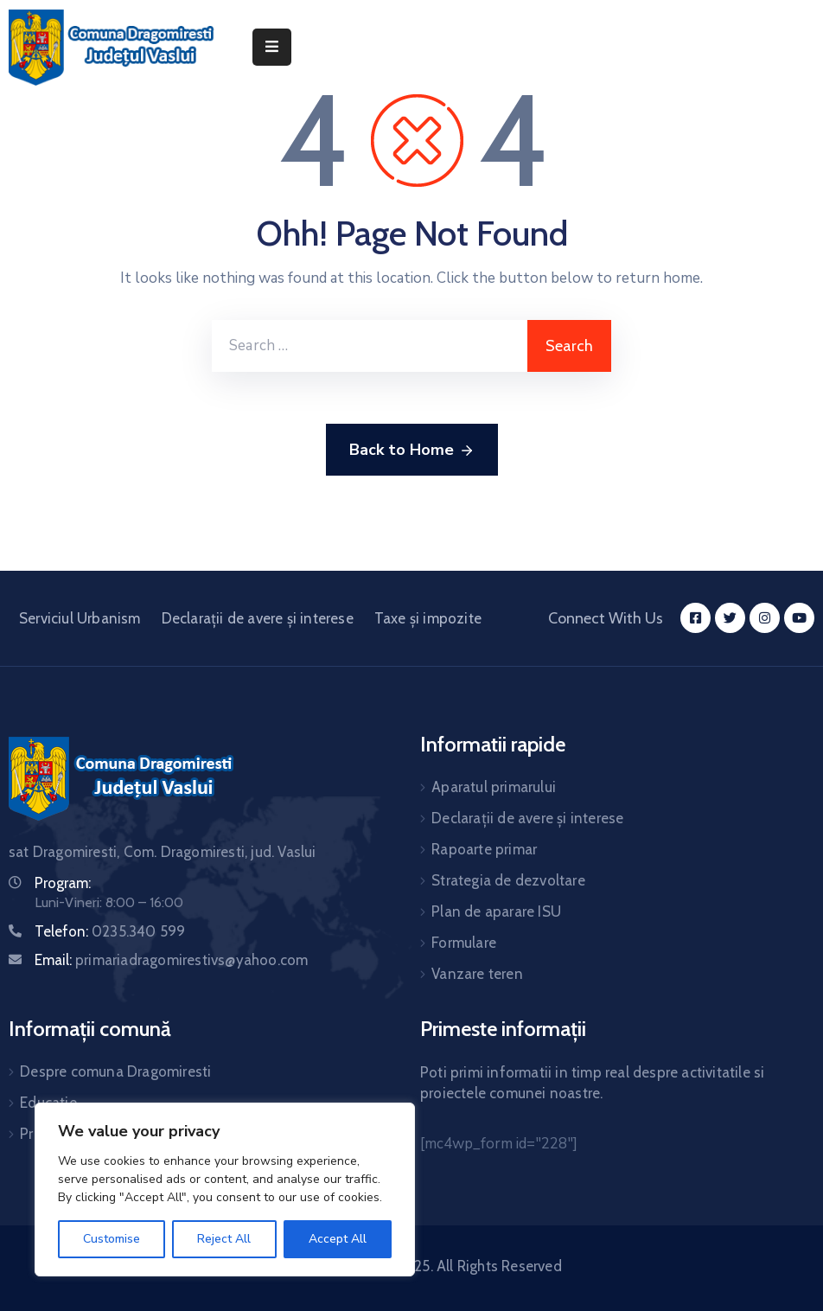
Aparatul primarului (493, 787)
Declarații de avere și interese (258, 618)
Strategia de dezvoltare (508, 880)
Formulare (463, 942)
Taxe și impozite (428, 618)
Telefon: (110, 931)
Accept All (338, 1239)
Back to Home (412, 450)
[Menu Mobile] (271, 47)
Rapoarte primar (484, 849)
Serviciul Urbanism (80, 618)
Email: (171, 960)
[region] (225, 1189)
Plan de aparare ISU (496, 911)
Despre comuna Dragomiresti (115, 1071)
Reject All (224, 1239)
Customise (111, 1239)
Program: (63, 883)
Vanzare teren (477, 973)
